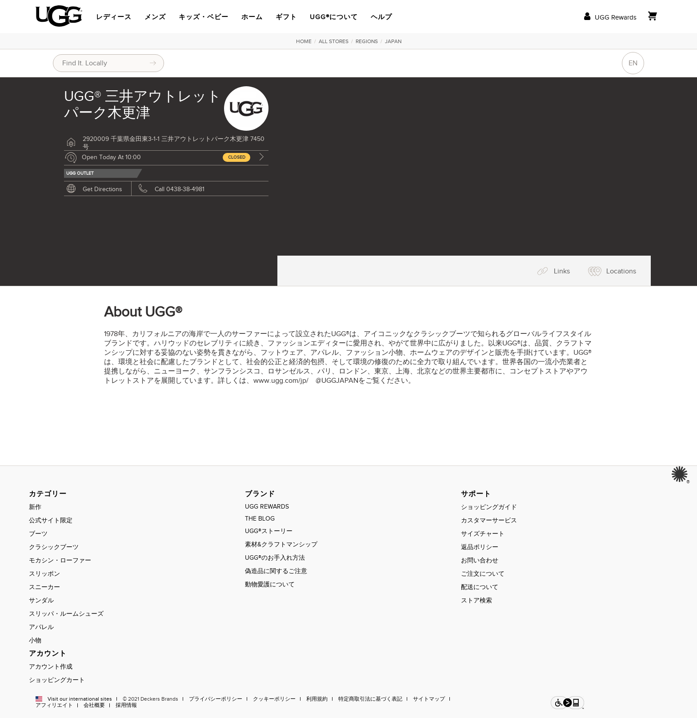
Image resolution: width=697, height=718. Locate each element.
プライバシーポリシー (215, 699)
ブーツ (38, 533)
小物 (35, 640)
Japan (393, 41)
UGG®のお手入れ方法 (275, 557)
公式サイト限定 (50, 520)
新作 (35, 507)
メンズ (155, 16)
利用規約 (317, 699)
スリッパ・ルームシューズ (66, 613)
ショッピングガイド (489, 507)
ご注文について (483, 573)
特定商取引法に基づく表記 (370, 699)
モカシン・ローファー (60, 560)
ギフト (286, 16)
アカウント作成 (50, 666)
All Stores (333, 41)
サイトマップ (429, 699)
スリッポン (44, 573)
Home (304, 41)
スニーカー (44, 587)
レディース (114, 16)
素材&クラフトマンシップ (281, 544)
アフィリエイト (54, 705)
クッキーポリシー (274, 699)
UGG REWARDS (267, 506)
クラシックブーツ (54, 547)
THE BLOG (260, 518)
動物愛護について (270, 584)
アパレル (41, 627)
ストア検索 (476, 600)
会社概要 (94, 705)
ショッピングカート (57, 680)
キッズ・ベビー (203, 16)
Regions (367, 41)
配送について (479, 587)
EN (633, 63)
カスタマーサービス (489, 520)
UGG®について (334, 16)
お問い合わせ (479, 560)
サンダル (41, 600)
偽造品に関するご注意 (276, 571)
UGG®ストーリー (268, 531)
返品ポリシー (479, 547)
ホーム (252, 16)
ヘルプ (381, 16)
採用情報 (126, 705)
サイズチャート (483, 533)
